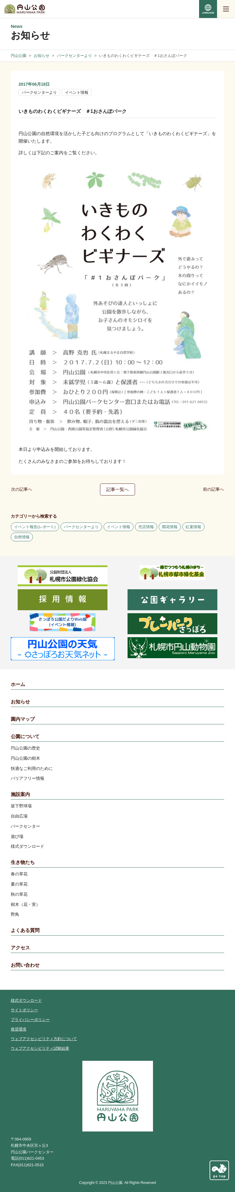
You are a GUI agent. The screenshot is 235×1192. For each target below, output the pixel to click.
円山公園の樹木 (25, 758)
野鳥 (15, 914)
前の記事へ (213, 489)
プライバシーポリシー (30, 1019)
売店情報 (146, 527)
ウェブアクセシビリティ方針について (44, 1039)
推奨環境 (18, 1029)
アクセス (20, 947)
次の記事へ (21, 489)
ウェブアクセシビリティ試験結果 (40, 1048)
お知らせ (20, 701)
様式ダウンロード (27, 846)
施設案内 (20, 794)
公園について (25, 736)
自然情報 (22, 537)
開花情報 (170, 527)
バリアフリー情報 (27, 778)
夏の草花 (19, 884)
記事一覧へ (117, 489)
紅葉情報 (193, 527)
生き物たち (23, 862)
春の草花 (19, 873)
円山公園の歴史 (25, 748)
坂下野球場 (21, 805)
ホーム (18, 684)
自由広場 (19, 816)
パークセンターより (39, 92)
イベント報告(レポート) (35, 527)
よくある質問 (25, 930)
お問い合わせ (25, 965)
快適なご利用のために (32, 768)
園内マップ (23, 719)
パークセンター (25, 826)
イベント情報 (76, 92)
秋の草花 (19, 894)
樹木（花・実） (25, 904)
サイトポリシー (24, 1010)
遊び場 (17, 836)
